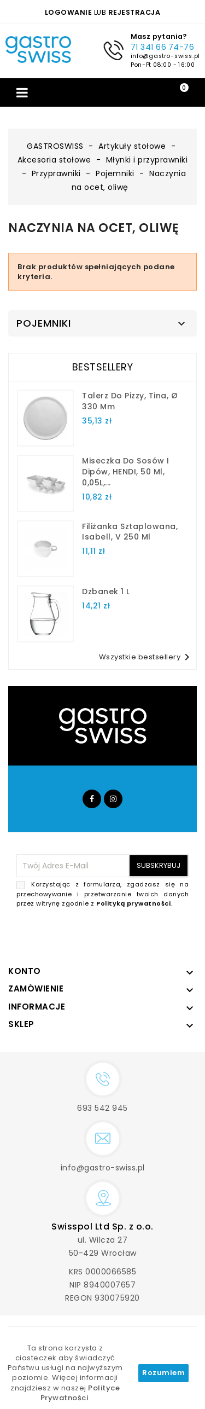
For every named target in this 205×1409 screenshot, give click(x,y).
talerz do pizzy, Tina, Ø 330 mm (130, 401)
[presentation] (105, 934)
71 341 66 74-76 (162, 47)
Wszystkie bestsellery (146, 657)
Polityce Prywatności (80, 1393)
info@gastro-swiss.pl (165, 55)
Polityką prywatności (133, 903)
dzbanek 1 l (106, 591)
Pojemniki (43, 323)
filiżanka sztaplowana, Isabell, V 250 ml (130, 532)
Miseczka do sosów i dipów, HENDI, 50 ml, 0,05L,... (125, 471)
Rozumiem (163, 1372)
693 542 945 (102, 1108)
